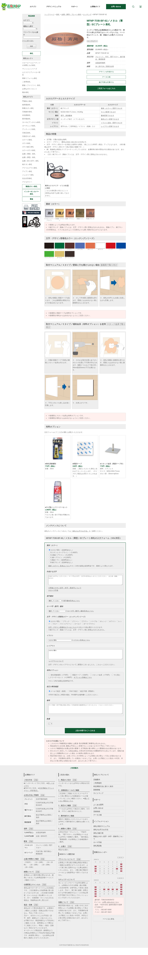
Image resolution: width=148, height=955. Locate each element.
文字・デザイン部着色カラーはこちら (62, 629)
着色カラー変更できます (110, 119)
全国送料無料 (100, 63)
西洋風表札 (26, 119)
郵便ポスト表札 (31, 186)
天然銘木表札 (27, 112)
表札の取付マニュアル (101, 832)
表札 (57, 14)
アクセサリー (27, 182)
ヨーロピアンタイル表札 (31, 122)
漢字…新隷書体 (66, 115)
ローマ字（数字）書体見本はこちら (80, 613)
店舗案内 (96, 785)
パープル (93, 623)
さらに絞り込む (28, 41)
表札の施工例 (98, 838)
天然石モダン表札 (28, 136)
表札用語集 (97, 851)
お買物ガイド (95, 6)
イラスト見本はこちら (81, 642)
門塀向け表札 (27, 101)
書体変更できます (107, 115)
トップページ (49, 14)
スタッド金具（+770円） (100, 679)
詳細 (36, 785)
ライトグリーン (65, 626)
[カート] (140, 7)
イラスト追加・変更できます (111, 123)
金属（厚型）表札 (28, 157)
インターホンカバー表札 (31, 193)
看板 (31, 199)
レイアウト (51, 648)
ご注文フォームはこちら (106, 88)
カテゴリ (33, 6)
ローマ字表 (97, 848)
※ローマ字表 (53, 592)
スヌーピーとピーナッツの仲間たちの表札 (31, 64)
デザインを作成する (106, 72)
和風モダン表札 (28, 108)
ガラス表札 (26, 143)
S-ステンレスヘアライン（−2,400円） (64, 552)
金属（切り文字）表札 (30, 161)
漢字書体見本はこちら (71, 602)
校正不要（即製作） (87, 695)
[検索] (133, 7)
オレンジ (102, 623)
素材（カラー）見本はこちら (59, 566)
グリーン (75, 623)
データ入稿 (106, 77)
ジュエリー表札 (28, 175)
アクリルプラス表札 (29, 168)
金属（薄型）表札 (28, 154)
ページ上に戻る (108, 924)
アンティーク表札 (28, 129)
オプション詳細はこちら (83, 681)
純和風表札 (26, 105)
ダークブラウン (88, 626)
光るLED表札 (27, 178)
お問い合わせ (116, 6)
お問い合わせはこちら (110, 908)
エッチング (87, 14)
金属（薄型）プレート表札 (71, 14)
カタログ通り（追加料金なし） (61, 550)
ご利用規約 (97, 788)
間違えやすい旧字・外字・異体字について (108, 843)
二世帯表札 (26, 82)
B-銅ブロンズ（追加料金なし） (61, 562)
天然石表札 (26, 133)
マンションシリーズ (29, 69)
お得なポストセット (29, 89)
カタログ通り (54, 623)
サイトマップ (98, 799)
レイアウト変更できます (110, 126)
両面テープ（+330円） (79, 679)
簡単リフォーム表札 (29, 78)
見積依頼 (96, 817)
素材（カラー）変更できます (111, 108)
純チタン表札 (27, 164)
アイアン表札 (27, 171)
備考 (48, 704)
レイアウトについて (56, 665)
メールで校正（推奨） (58, 695)
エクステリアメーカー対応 (31, 73)
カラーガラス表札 (28, 150)
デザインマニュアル (53, 6)
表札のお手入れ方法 (100, 835)
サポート (74, 6)
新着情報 (96, 795)
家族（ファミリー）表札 (31, 85)
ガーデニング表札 (28, 126)
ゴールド (77, 626)
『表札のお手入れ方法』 (80, 531)
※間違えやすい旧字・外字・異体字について (64, 590)
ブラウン (84, 623)
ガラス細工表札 (28, 147)
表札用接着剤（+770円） (59, 679)
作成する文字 (52, 571)
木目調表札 (26, 115)
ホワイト (112, 623)
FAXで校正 (73, 695)
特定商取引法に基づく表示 (103, 792)
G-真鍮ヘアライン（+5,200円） (61, 555)
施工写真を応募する (106, 82)
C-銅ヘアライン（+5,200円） (60, 557)
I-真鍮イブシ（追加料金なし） (61, 560)
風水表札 (25, 92)
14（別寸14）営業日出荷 (104, 66)
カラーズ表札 (27, 140)
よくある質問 (98, 810)
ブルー (54, 626)
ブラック (65, 623)
